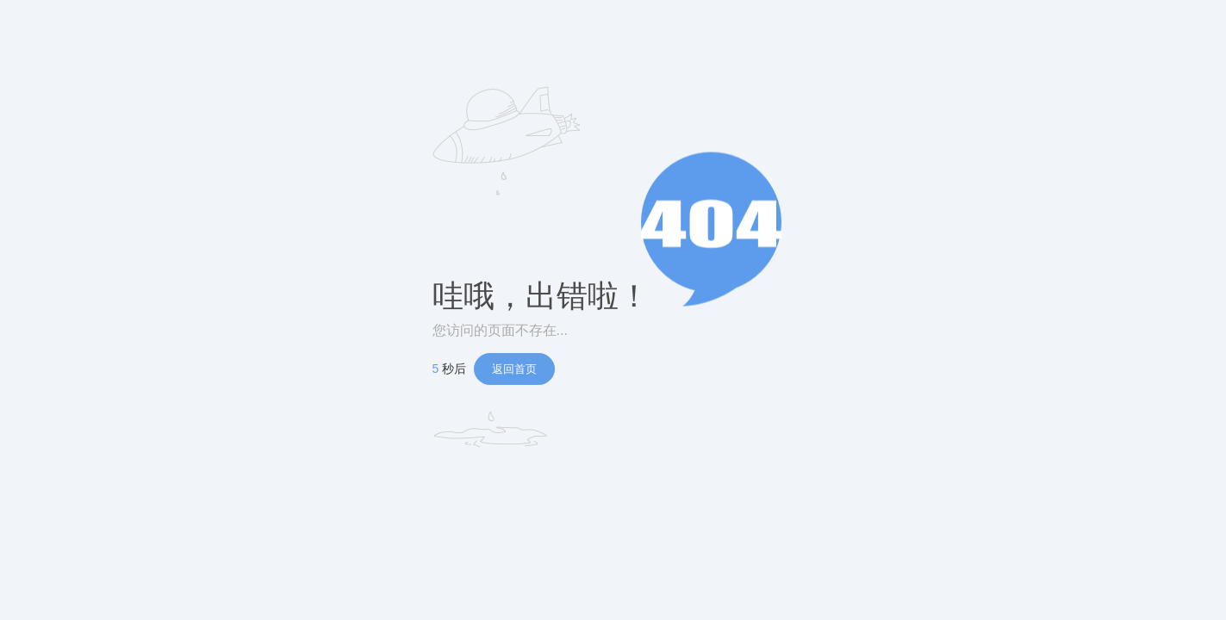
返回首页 (514, 369)
